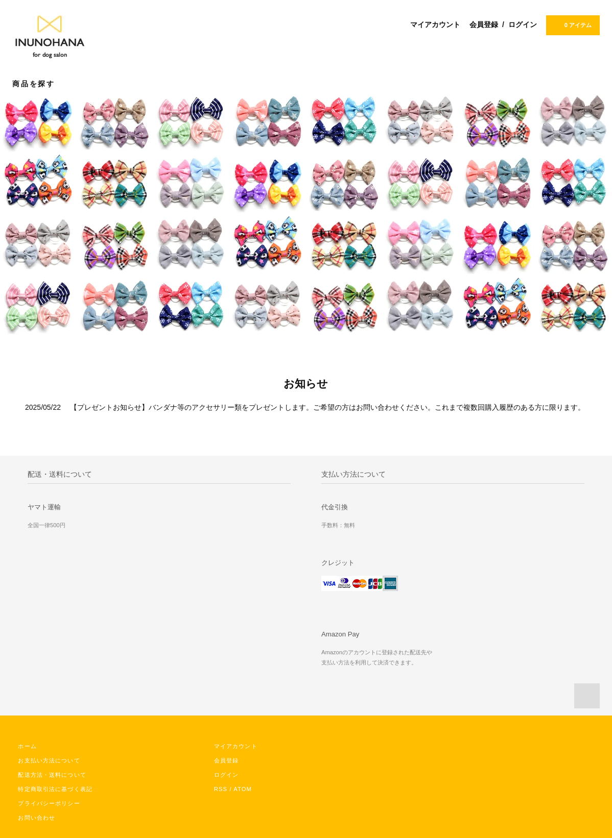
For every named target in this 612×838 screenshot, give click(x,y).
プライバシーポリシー (49, 803)
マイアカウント (435, 24)
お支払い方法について (49, 760)
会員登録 (483, 24)
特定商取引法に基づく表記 (55, 789)
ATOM (242, 789)
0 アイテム (572, 24)
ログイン (522, 24)
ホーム (27, 746)
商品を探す (39, 83)
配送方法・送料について (52, 775)
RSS (220, 789)
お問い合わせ (36, 818)
